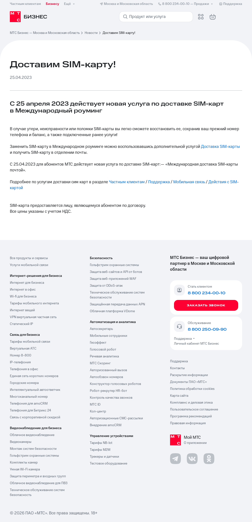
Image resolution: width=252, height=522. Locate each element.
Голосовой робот (103, 349)
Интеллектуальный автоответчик (35, 389)
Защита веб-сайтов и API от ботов (116, 271)
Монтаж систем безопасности (33, 448)
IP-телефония (20, 362)
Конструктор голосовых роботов (115, 383)
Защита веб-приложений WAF (113, 278)
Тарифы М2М (100, 449)
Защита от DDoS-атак (106, 285)
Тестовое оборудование (108, 463)
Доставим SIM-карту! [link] (119, 32)
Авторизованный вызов (108, 370)
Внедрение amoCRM (105, 425)
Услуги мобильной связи (29, 265)
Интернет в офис (23, 289)
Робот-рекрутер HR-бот (108, 390)
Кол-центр (98, 411)
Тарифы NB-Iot (101, 442)
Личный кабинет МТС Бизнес (196, 343)
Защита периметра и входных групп (38, 476)
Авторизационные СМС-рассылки (116, 418)
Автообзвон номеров (106, 377)
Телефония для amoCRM (28, 403)
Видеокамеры (21, 441)
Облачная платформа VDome (112, 311)
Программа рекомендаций (191, 416)
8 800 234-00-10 (186, 3)
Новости (91, 32)
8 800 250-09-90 (207, 329)
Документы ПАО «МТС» (188, 382)
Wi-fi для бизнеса (23, 296)
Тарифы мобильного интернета (34, 303)
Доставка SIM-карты (220, 147)
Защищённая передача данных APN (117, 304)
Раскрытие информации (189, 375)
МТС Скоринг (100, 363)
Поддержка (159, 182)
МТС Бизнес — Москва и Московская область (45, 32)
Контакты (177, 368)
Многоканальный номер (29, 396)
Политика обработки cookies (192, 388)
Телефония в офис (24, 369)
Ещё (70, 3)
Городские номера (24, 383)
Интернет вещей (22, 310)
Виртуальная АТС (23, 348)
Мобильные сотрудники (108, 335)
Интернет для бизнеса (27, 282)
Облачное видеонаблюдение (32, 435)
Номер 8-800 (20, 355)
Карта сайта (179, 395)
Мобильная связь (189, 182)
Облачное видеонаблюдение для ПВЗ (38, 483)
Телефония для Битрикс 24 (30, 410)
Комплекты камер (24, 462)
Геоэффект (98, 342)
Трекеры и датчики (104, 456)
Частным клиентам (127, 182)
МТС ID (95, 404)
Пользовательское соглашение (194, 409)
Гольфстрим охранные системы (34, 455)
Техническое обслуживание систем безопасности (117, 295)
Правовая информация (188, 423)
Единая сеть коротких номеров (34, 376)
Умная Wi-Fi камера (25, 469)
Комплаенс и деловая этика (191, 402)
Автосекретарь (101, 328)
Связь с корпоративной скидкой (35, 417)
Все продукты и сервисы (29, 258)
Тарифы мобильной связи (30, 341)
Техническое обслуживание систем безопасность (37, 492)
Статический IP (21, 324)
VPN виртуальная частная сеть (33, 317)
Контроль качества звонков (111, 397)
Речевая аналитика (104, 356)
